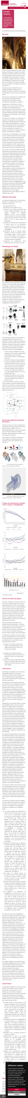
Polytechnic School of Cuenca (18, 7)
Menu (23, 5)
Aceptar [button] (17, 1089)
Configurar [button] (16, 1094)
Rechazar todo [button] (16, 1091)
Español (24, 3)
